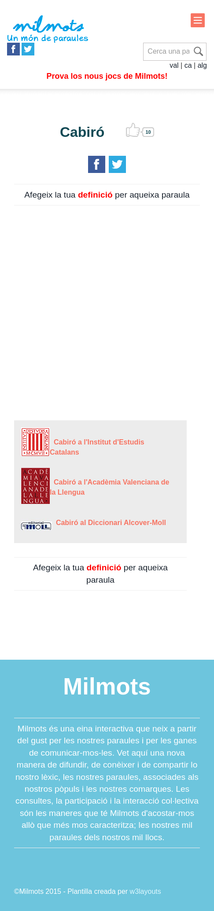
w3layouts (145, 891)
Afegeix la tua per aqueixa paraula (106, 194)
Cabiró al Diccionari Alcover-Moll (109, 522)
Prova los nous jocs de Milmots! (106, 76)
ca (188, 65)
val (174, 65)
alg (202, 65)
